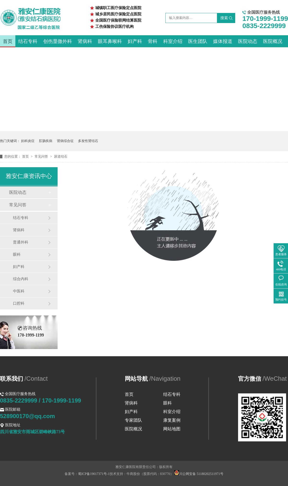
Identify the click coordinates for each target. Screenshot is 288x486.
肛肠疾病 (45, 141)
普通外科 (20, 242)
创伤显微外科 (57, 41)
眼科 (17, 254)
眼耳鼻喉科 (110, 41)
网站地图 (171, 429)
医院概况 (272, 41)
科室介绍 (172, 41)
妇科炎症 (28, 141)
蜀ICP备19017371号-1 (93, 474)
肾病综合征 (65, 141)
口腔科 (18, 303)
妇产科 (135, 41)
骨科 (152, 41)
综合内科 (20, 279)
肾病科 (85, 41)
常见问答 (42, 156)
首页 (7, 41)
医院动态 (247, 41)
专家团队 (133, 420)
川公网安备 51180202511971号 (198, 474)
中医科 (18, 291)
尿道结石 (60, 156)
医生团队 (197, 41)
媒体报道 (222, 41)
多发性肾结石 (88, 141)
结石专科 (27, 41)
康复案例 (171, 420)
